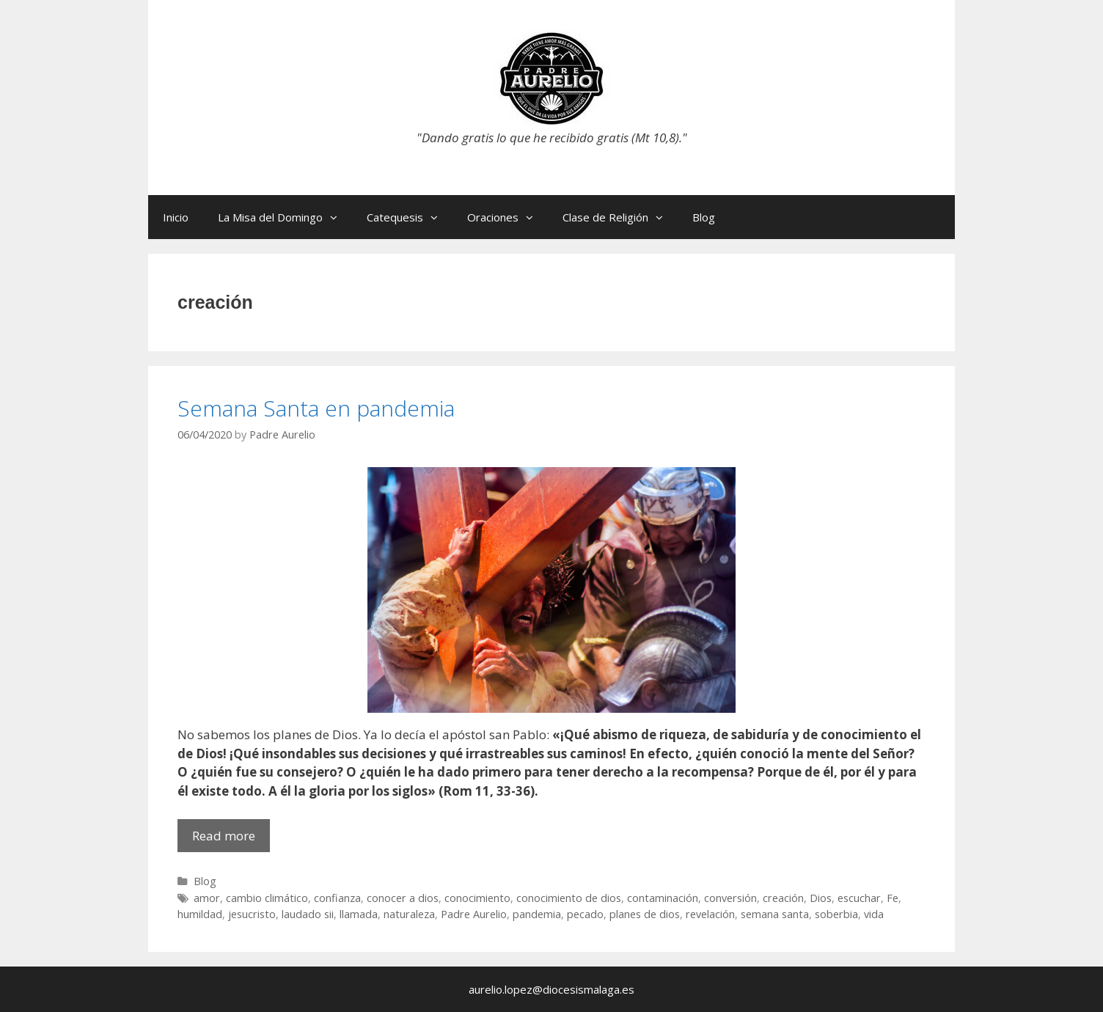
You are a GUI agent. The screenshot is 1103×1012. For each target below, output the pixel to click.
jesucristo (252, 914)
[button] (337, 217)
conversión (730, 898)
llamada (359, 914)
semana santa (775, 914)
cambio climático (267, 898)
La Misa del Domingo (285, 217)
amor (207, 898)
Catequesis (409, 217)
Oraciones (507, 217)
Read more (231, 839)
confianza (337, 898)
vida (874, 914)
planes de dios (644, 914)
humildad (199, 914)
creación (783, 898)
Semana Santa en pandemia (316, 408)
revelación (710, 914)
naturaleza (409, 914)
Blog (703, 217)
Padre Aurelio (474, 914)
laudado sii (308, 914)
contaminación (662, 898)
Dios (821, 898)
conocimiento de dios (568, 898)
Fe (892, 898)
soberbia (836, 914)
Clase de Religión (620, 217)
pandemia (537, 914)
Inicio (175, 217)
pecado (585, 914)
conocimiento (477, 898)
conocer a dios (403, 898)
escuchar (859, 898)
